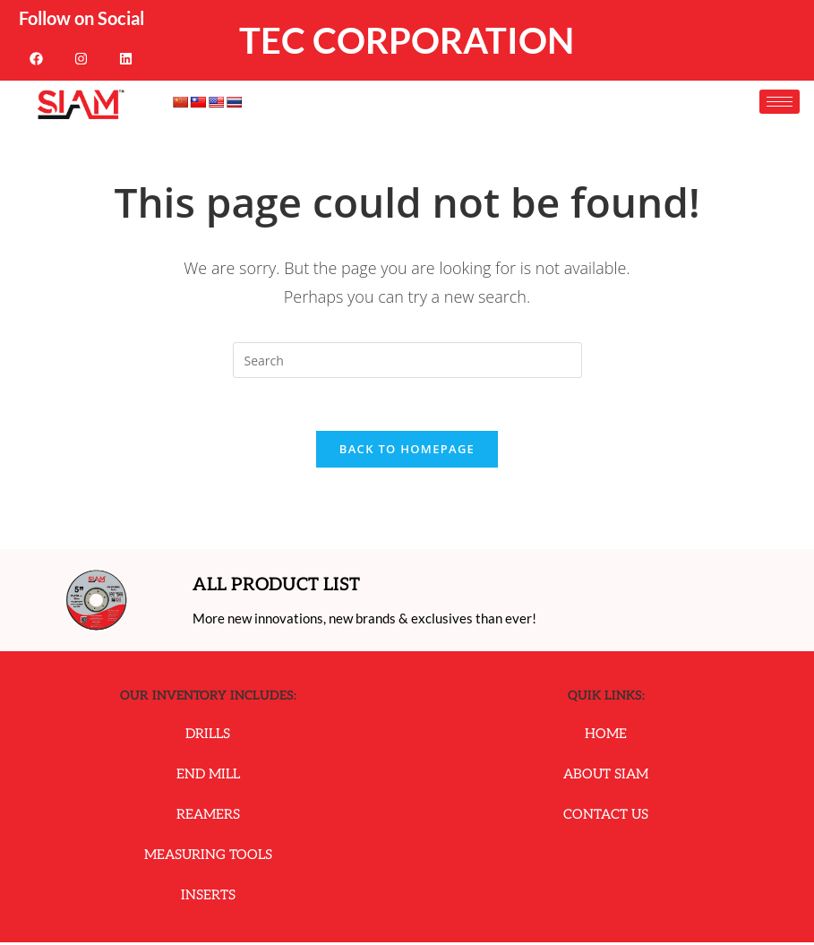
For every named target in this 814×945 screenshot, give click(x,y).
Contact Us (605, 817)
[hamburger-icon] (779, 102)
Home (606, 736)
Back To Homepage (407, 450)
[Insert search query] (407, 360)
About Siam (605, 777)
